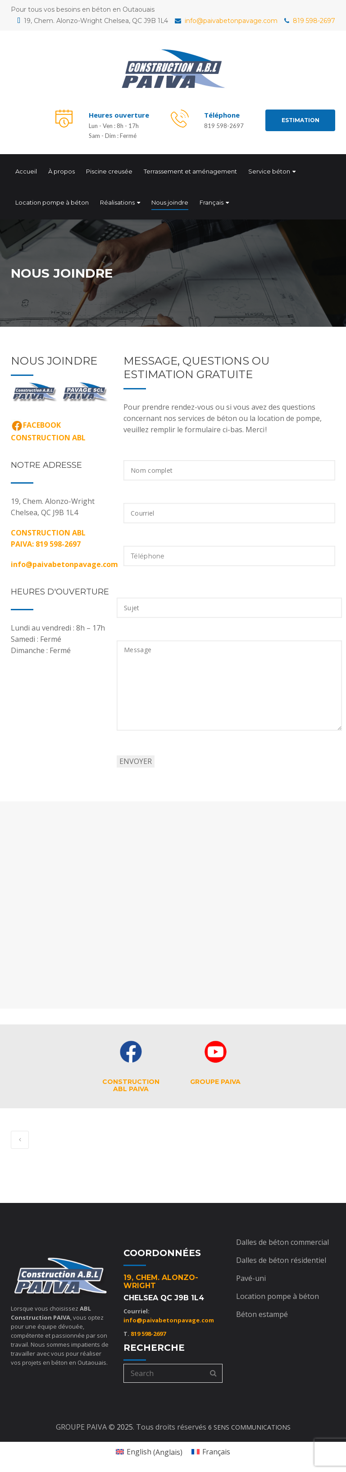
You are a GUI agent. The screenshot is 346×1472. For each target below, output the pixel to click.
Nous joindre (169, 200)
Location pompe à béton (52, 200)
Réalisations (117, 200)
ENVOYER (135, 758)
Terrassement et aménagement (190, 169)
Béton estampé (262, 1311)
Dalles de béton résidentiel (281, 1257)
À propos (61, 169)
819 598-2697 (309, 21)
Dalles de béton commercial (282, 1239)
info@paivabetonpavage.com (226, 21)
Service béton (269, 169)
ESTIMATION (300, 120)
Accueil (26, 169)
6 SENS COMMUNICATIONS (249, 1424)
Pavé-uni (251, 1275)
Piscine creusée (109, 169)
